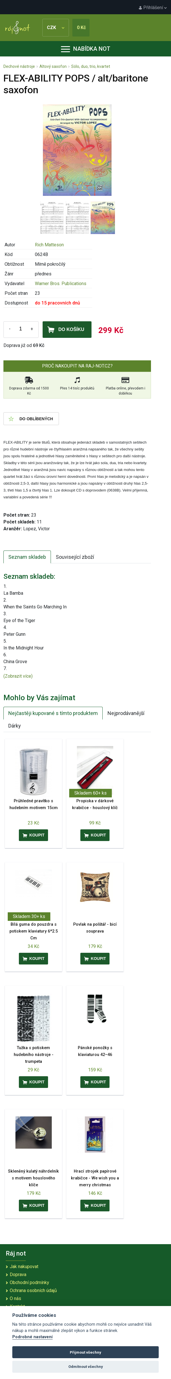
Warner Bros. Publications (60, 283)
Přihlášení (153, 7)
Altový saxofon (53, 66)
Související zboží (75, 557)
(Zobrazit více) (18, 676)
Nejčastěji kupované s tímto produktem (53, 713)
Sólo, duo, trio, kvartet (90, 66)
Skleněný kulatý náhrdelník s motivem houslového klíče (33, 1178)
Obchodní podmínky (29, 1282)
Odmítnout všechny (85, 1366)
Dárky (14, 726)
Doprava (18, 1274)
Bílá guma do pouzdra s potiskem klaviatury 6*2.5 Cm (33, 931)
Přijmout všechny (85, 1352)
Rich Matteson (49, 244)
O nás (15, 1298)
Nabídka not (85, 48)
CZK (55, 27)
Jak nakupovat (24, 1266)
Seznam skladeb (27, 557)
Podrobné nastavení (32, 1337)
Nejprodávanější (126, 713)
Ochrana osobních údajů (33, 1290)
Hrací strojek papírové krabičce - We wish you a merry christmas (95, 1178)
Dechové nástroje (19, 66)
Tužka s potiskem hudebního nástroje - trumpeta (33, 1054)
